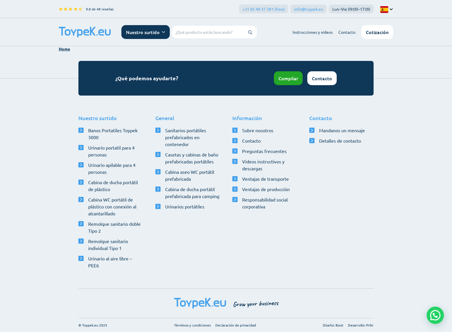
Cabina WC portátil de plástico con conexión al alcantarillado (112, 206)
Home (64, 48)
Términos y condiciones (192, 325)
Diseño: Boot (333, 325)
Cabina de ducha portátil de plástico (113, 185)
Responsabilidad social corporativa (265, 203)
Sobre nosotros (257, 130)
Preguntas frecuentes (264, 151)
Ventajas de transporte (265, 179)
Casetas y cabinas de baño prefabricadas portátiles (191, 158)
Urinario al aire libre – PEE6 (110, 261)
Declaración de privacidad (235, 325)
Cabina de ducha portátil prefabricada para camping (192, 192)
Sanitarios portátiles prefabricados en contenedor (185, 137)
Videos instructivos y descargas (263, 164)
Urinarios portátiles (184, 206)
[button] (435, 315)
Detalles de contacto (340, 140)
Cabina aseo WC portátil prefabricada (189, 175)
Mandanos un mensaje (342, 130)
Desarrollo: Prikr (361, 325)
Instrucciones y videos (313, 32)
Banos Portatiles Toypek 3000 (113, 133)
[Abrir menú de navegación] (145, 32)
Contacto (346, 32)
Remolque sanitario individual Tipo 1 (108, 244)
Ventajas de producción (266, 189)
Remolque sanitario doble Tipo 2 (114, 227)
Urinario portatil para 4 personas (111, 151)
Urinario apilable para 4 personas (111, 168)
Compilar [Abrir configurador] (288, 78)
